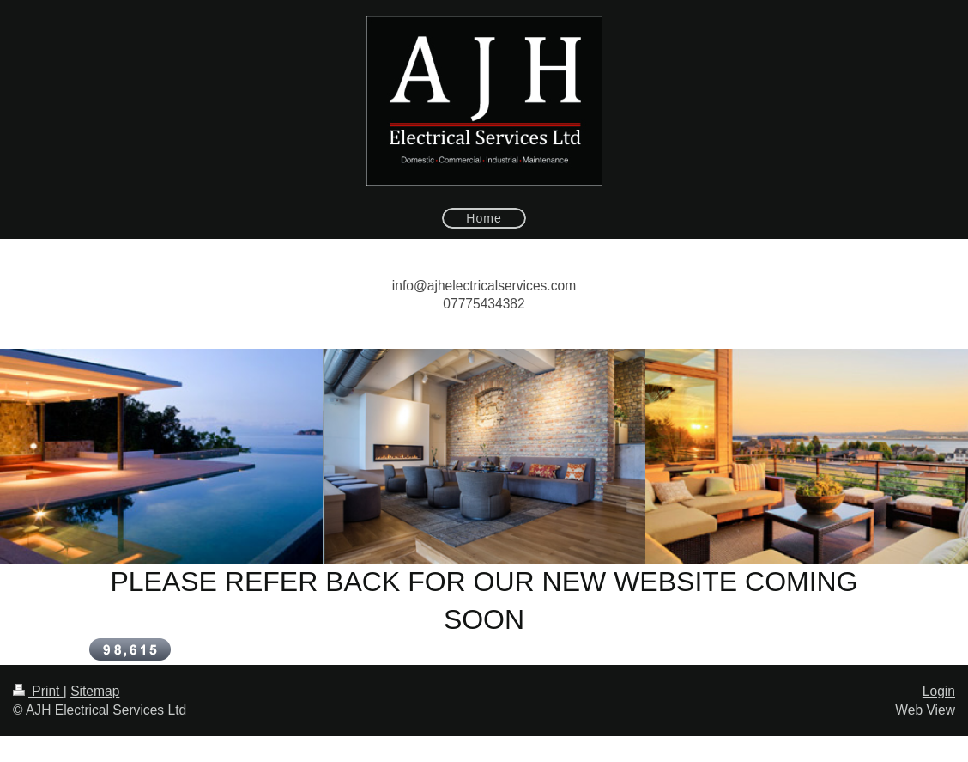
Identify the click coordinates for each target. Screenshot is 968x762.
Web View (925, 710)
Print (38, 691)
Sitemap (94, 691)
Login (939, 691)
